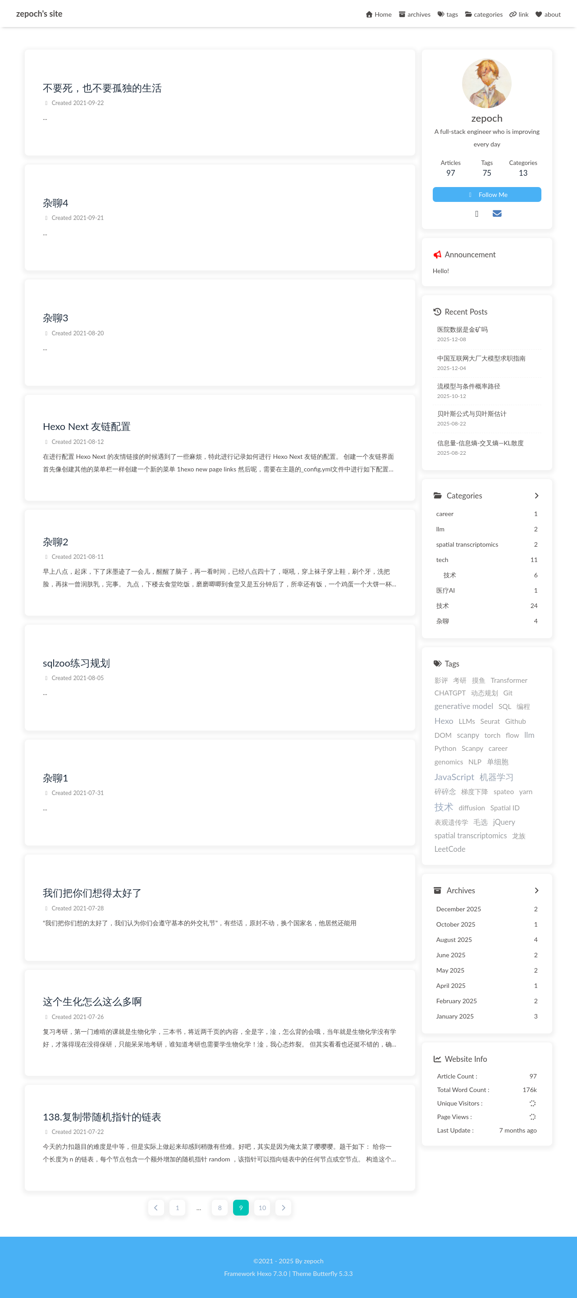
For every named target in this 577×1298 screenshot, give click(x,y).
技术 (444, 807)
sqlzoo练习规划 (76, 663)
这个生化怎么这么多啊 (92, 1002)
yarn (526, 792)
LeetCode (450, 849)
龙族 (519, 836)
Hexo (444, 721)
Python (446, 748)
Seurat (490, 721)
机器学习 (497, 777)
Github (515, 721)
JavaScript (454, 776)
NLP (474, 762)
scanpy (468, 735)
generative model (464, 706)
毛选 (480, 822)
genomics (449, 762)
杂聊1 (56, 778)
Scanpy (472, 748)
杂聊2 (56, 542)
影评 (441, 680)
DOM (443, 735)
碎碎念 (445, 791)
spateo (504, 792)
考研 (460, 680)
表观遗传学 (451, 822)
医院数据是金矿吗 (462, 329)
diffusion (471, 808)
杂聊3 (56, 318)
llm (529, 735)
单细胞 (497, 761)
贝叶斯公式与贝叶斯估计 (472, 414)
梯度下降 (474, 792)
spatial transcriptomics (471, 835)
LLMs (466, 721)
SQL (505, 706)
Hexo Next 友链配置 (87, 427)
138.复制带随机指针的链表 (102, 1117)
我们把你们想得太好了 (92, 893)
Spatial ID (505, 808)
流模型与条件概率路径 (468, 386)
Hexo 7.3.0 (272, 1273)
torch (492, 735)
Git (508, 693)
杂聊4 (56, 203)
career (498, 748)
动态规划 (484, 693)
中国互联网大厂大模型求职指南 (481, 358)
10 (262, 1207)
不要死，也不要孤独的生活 (102, 88)
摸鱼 (478, 680)
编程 (523, 706)
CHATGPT (450, 693)
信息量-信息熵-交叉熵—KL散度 (480, 443)
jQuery (504, 822)
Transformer (509, 680)
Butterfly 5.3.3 (333, 1273)
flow (512, 735)
